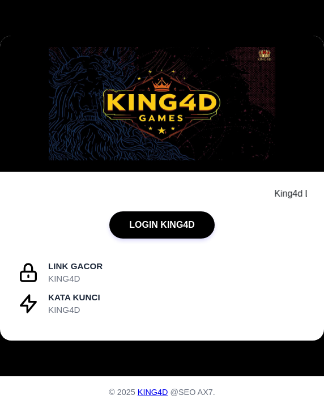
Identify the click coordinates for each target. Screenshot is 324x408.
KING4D (153, 392)
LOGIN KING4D (162, 225)
